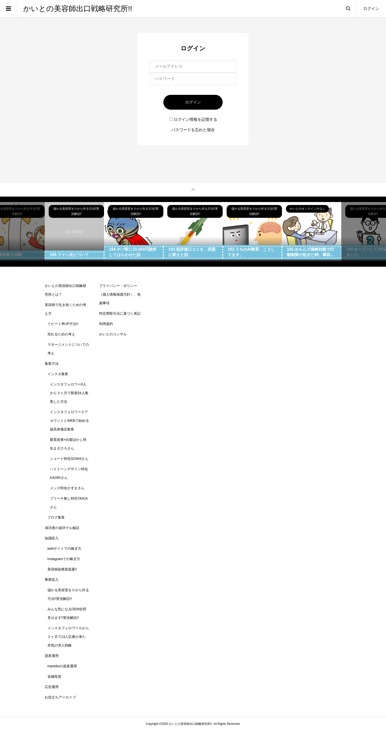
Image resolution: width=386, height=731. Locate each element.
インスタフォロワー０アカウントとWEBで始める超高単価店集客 (69, 420)
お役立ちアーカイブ (60, 697)
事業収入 (52, 580)
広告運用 (52, 687)
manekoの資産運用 (62, 666)
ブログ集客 (56, 517)
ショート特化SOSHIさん (69, 459)
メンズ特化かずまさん (67, 488)
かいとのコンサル (113, 334)
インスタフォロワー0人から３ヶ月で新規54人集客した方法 (69, 393)
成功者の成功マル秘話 (62, 528)
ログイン (371, 8)
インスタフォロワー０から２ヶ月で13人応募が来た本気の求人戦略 (68, 636)
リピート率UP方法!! (62, 324)
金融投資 (54, 676)
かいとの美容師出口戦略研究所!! (77, 8)
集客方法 (52, 364)
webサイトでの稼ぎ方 (64, 548)
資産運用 (52, 656)
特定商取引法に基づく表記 (120, 313)
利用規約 (106, 324)
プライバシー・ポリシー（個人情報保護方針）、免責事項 (120, 294)
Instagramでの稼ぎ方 (63, 559)
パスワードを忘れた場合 (193, 130)
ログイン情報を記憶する (193, 119)
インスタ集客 (57, 374)
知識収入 (52, 538)
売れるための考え (61, 334)
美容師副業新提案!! (62, 569)
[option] (74, 231)
